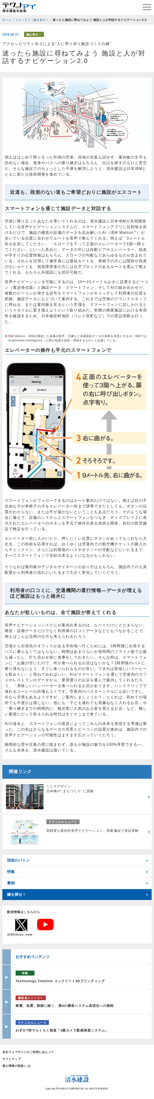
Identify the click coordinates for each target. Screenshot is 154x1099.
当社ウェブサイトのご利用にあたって (28, 1052)
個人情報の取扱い (14, 1065)
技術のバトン (18, 860)
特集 (11, 872)
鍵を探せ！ (16, 894)
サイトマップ (11, 1059)
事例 (11, 883)
